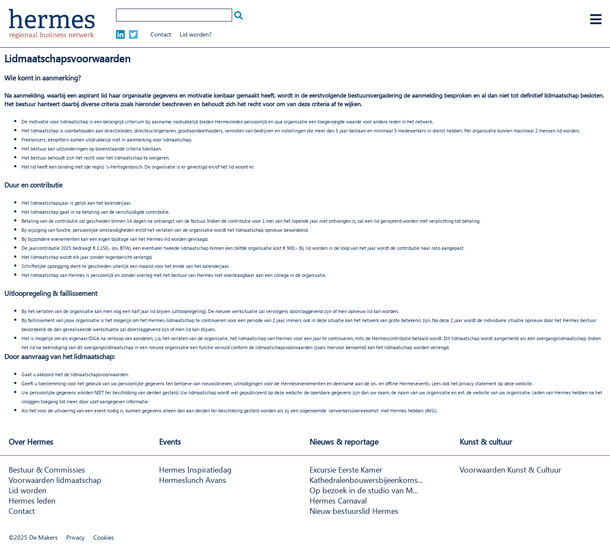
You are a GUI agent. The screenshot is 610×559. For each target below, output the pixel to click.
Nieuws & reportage (344, 441)
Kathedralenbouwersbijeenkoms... (366, 480)
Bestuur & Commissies (47, 469)
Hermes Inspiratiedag (195, 469)
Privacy (75, 537)
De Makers (43, 537)
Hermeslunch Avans (192, 480)
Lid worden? (196, 34)
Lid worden (27, 490)
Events (170, 441)
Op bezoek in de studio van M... (364, 490)
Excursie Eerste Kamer (346, 469)
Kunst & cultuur (486, 441)
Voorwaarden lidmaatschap (55, 480)
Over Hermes (31, 441)
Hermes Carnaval (338, 500)
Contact (160, 34)
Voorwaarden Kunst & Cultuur (510, 469)
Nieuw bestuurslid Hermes (354, 511)
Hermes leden (32, 500)
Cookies (103, 537)
